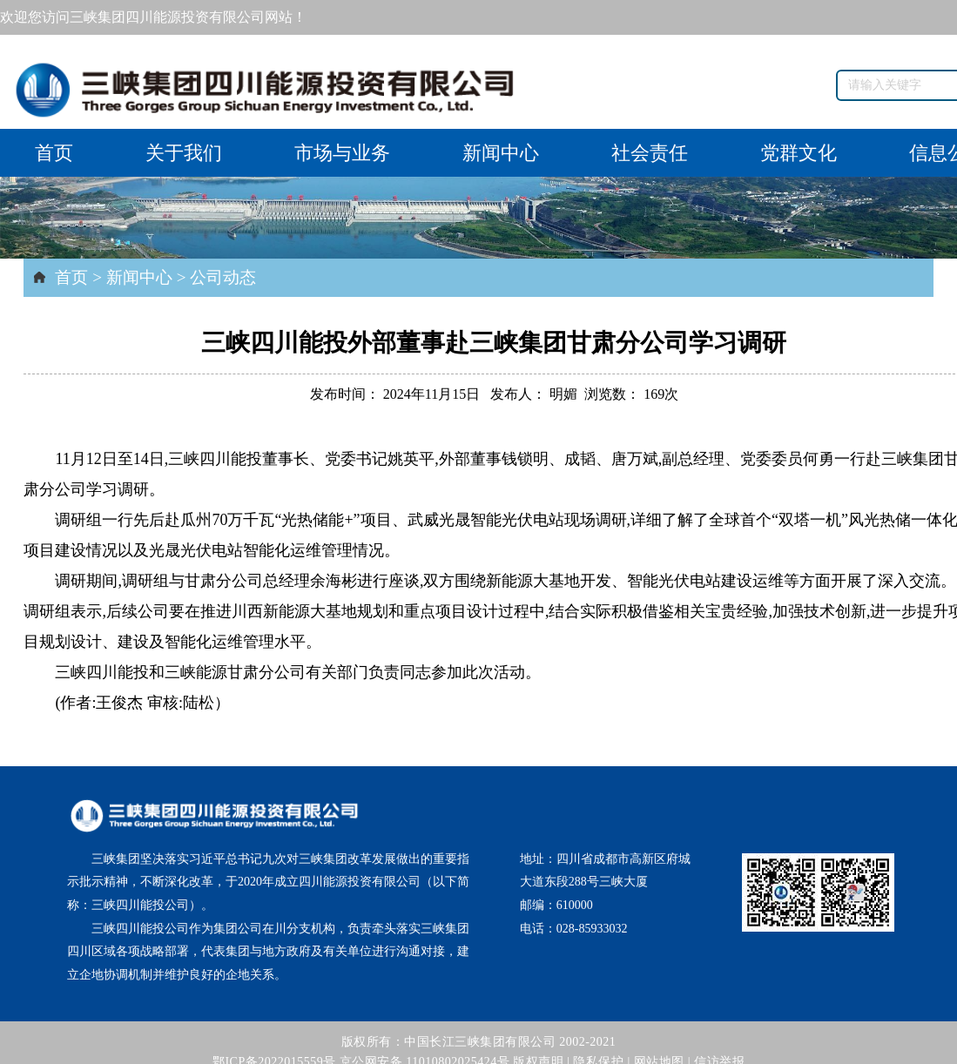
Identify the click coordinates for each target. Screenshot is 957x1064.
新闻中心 (500, 153)
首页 (54, 153)
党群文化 (798, 153)
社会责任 (649, 153)
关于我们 (183, 153)
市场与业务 (342, 153)
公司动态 (223, 277)
